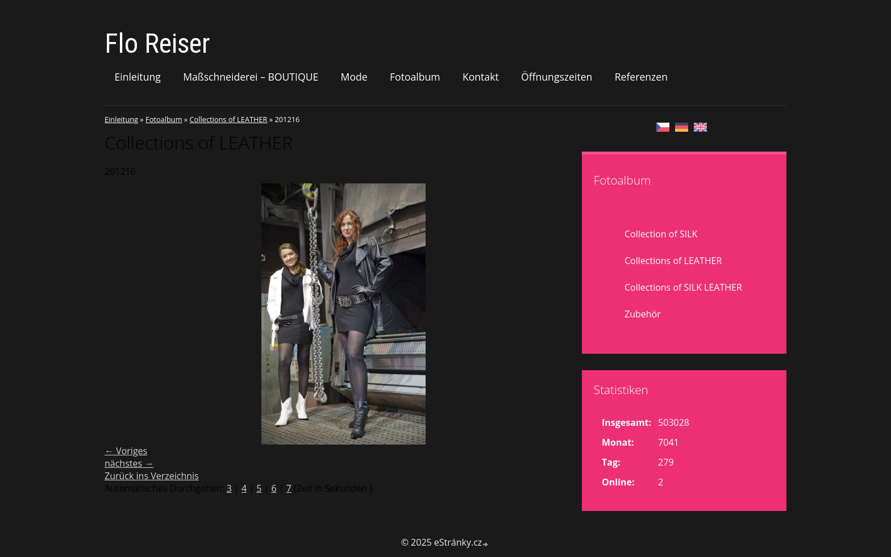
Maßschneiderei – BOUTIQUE (250, 76)
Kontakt (481, 76)
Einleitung (138, 76)
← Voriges (126, 451)
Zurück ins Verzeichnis (152, 476)
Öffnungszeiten (556, 76)
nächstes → (129, 463)
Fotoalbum (415, 76)
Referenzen (641, 76)
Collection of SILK (660, 234)
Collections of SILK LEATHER (683, 287)
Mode (354, 76)
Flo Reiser (157, 43)
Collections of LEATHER (228, 119)
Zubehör (642, 314)
